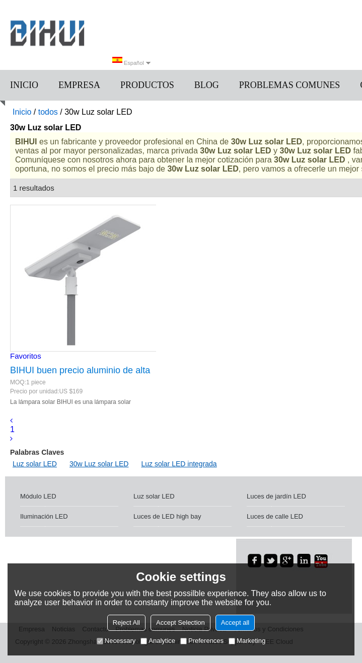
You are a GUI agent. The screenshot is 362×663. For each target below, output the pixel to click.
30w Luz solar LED (99, 464)
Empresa (79, 85)
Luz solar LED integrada (178, 464)
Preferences (202, 640)
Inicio (24, 85)
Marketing (247, 640)
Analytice (157, 640)
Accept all (235, 622)
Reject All (126, 622)
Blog (206, 85)
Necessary (116, 640)
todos (48, 112)
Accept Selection (180, 622)
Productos (147, 85)
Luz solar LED (35, 464)
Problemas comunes (289, 85)
